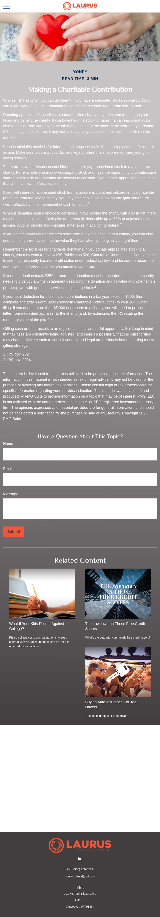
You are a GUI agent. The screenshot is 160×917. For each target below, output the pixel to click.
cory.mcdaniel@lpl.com (80, 876)
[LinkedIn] (79, 858)
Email (7, 469)
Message (10, 494)
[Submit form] (13, 531)
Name (8, 444)
